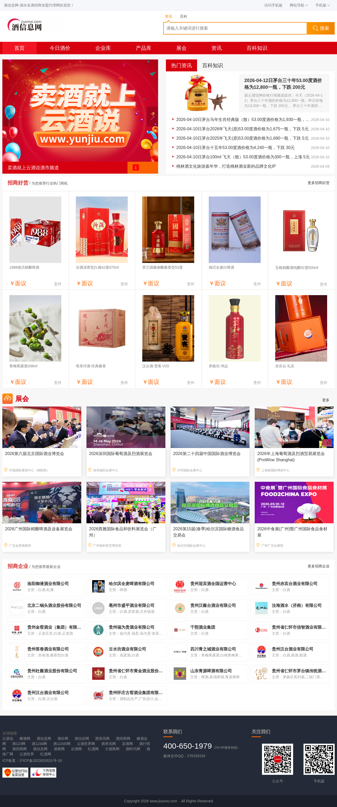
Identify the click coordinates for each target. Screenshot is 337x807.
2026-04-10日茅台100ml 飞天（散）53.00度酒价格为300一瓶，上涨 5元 (243, 157)
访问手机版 (273, 5)
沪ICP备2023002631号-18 (40, 760)
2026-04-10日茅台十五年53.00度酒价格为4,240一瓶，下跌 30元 (235, 147)
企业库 (103, 48)
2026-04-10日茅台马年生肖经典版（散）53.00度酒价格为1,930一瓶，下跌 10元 (243, 119)
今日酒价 (60, 48)
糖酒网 (24, 738)
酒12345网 (62, 744)
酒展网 (59, 749)
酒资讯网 (102, 738)
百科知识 (257, 48)
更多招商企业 (318, 566)
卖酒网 (127, 744)
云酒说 (7, 738)
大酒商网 (112, 749)
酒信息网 (44, 738)
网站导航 (299, 5)
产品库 (143, 48)
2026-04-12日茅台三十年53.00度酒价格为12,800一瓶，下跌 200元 (283, 84)
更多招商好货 (318, 183)
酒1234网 (39, 744)
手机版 (322, 5)
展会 (181, 48)
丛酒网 (76, 749)
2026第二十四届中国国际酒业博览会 (207, 453)
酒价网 (62, 738)
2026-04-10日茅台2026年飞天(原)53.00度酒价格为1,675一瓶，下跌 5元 (242, 129)
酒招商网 (123, 738)
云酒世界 (26, 754)
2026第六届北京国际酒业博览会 (34, 453)
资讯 (216, 48)
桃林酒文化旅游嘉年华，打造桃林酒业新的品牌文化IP (226, 166)
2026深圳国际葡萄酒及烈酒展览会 (120, 453)
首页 (19, 48)
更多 (325, 400)
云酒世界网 (86, 744)
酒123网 (18, 744)
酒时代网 (133, 749)
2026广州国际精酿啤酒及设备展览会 (38, 529)
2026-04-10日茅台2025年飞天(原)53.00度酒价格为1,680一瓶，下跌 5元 (242, 138)
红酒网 (93, 749)
